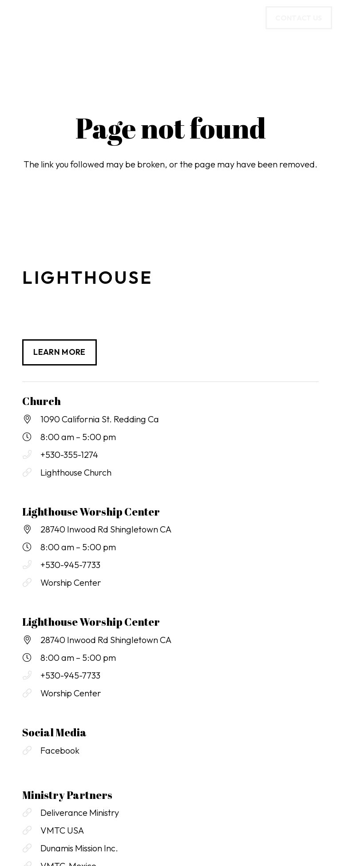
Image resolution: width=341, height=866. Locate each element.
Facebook (59, 750)
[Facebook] (31, 750)
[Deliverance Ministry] (31, 812)
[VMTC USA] (31, 830)
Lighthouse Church (75, 472)
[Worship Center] (31, 582)
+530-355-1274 (69, 454)
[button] (15, 18)
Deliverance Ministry (79, 812)
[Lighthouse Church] (31, 472)
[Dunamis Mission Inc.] (31, 848)
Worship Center (70, 582)
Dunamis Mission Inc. (79, 848)
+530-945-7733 (70, 564)
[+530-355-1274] (31, 454)
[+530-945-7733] (31, 564)
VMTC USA (62, 830)
